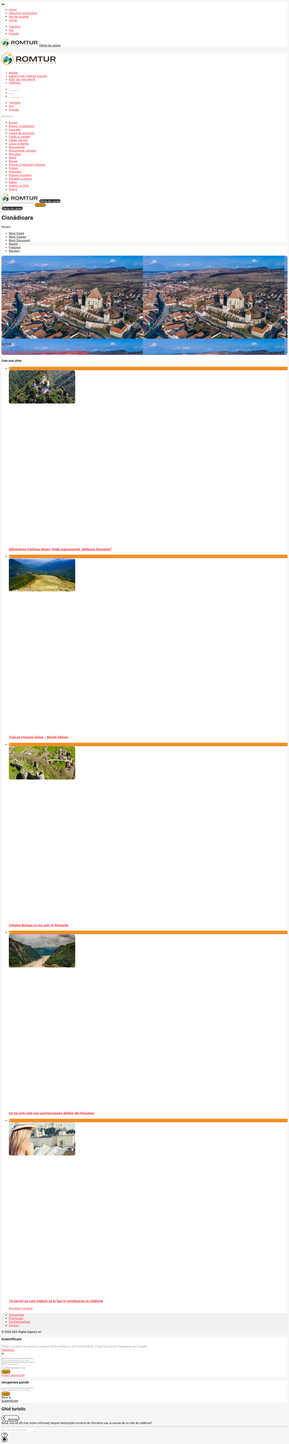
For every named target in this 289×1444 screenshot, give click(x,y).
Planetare (15, 172)
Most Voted (16, 233)
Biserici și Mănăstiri (21, 126)
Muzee (13, 161)
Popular (14, 33)
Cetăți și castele (19, 136)
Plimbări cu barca (20, 179)
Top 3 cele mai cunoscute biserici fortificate (45, 352)
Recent (13, 244)
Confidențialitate (19, 1322)
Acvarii (13, 122)
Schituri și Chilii (19, 186)
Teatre (13, 189)
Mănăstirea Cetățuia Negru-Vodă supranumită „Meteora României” (60, 549)
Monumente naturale (22, 150)
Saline (13, 182)
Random (14, 251)
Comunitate (16, 1315)
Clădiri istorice (18, 140)
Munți (12, 157)
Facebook (7, 1350)
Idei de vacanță (19, 16)
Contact (14, 1325)
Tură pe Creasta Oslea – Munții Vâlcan (38, 737)
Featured (14, 247)
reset (5, 1393)
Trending (14, 26)
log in (6, 1371)
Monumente (17, 147)
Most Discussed (19, 240)
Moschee (15, 154)
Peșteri (13, 168)
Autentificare (9, 1401)
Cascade (14, 129)
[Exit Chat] (10, 1418)
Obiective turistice (23, 13)
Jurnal (13, 20)
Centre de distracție (21, 133)
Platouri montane (20, 175)
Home (13, 9)
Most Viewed (17, 237)
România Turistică (20, 1308)
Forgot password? (13, 1375)
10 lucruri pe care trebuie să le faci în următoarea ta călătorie (56, 1301)
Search (40, 204)
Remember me (15, 1368)
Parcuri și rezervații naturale (27, 164)
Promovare (16, 1318)
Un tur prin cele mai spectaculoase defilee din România (51, 1113)
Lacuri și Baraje (19, 143)
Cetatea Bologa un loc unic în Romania (38, 925)
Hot (11, 30)
